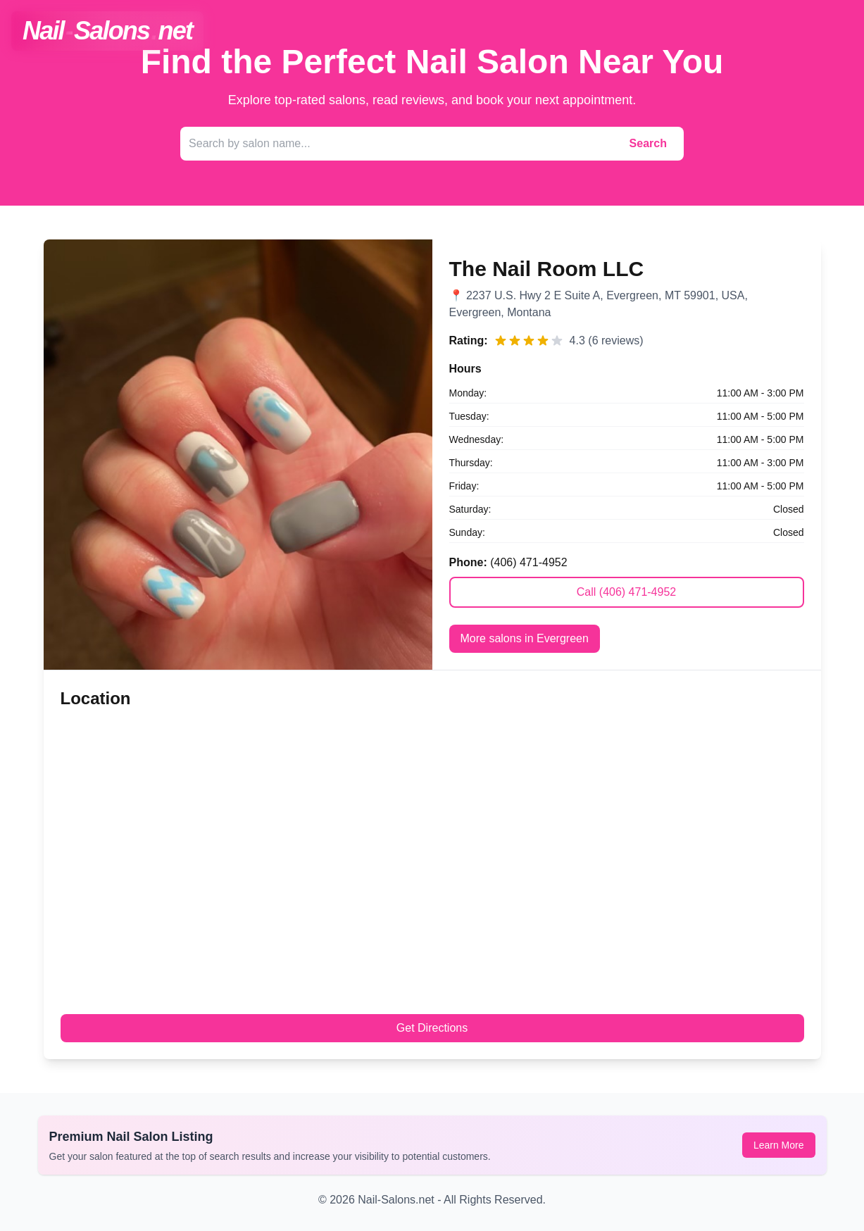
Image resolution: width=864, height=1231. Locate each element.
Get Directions (432, 1028)
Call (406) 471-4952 (626, 592)
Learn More (778, 1145)
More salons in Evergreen (525, 638)
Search (648, 143)
